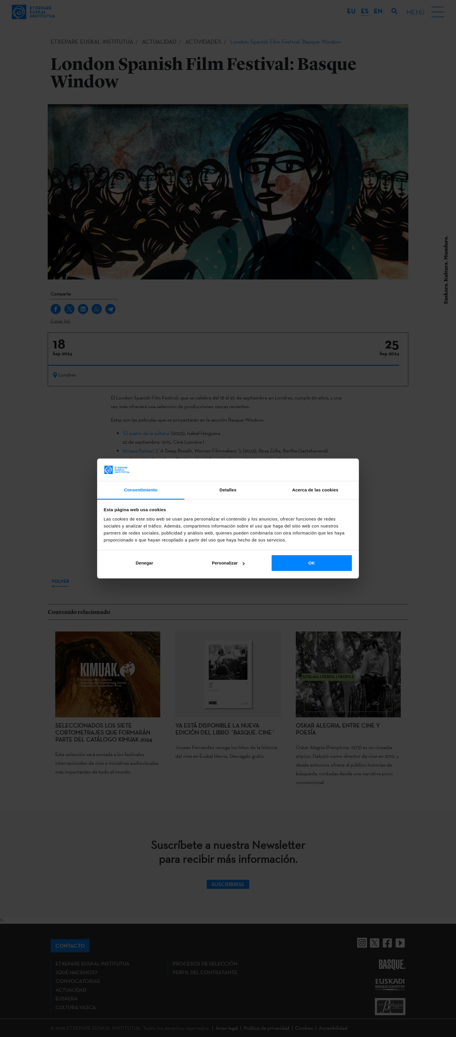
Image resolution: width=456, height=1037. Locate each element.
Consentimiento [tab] (141, 489)
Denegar (144, 562)
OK (311, 562)
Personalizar (228, 562)
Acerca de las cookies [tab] (315, 489)
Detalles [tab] (228, 489)
